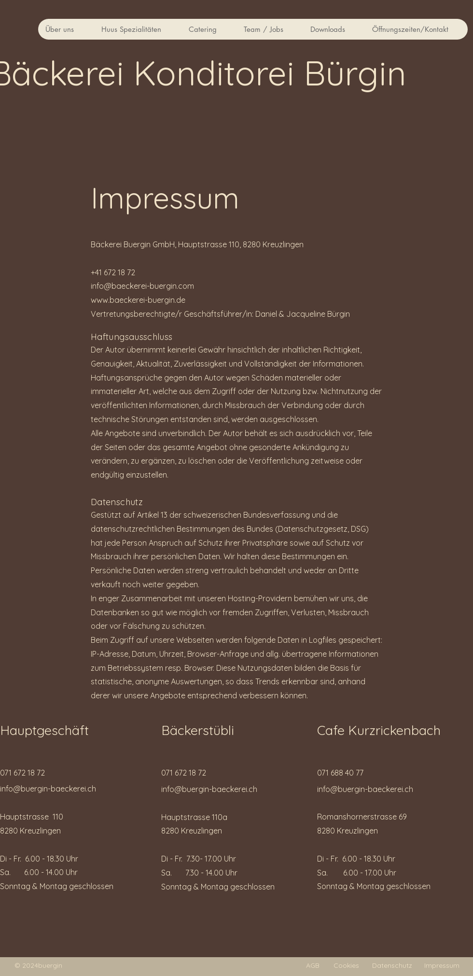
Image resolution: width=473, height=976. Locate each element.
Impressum (441, 965)
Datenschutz (392, 965)
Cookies (346, 965)
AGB (313, 965)
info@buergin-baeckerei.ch (48, 788)
